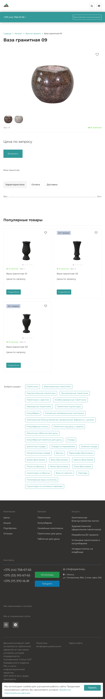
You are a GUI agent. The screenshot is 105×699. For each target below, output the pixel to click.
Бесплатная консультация (87, 17)
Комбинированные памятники (70, 400)
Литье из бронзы (35, 466)
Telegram (47, 583)
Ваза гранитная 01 (16, 273)
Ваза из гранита (64, 473)
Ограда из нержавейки (63, 446)
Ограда (71, 440)
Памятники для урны (49, 533)
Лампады (82, 473)
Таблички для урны (48, 539)
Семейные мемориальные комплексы (64, 413)
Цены (6, 517)
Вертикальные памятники (57, 386)
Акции (7, 523)
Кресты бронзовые (83, 460)
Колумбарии (33, 413)
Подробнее (13, 292)
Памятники (32, 386)
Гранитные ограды (36, 446)
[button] (23, 265)
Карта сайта (75, 643)
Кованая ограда (89, 446)
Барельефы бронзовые (81, 453)
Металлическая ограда (38, 453)
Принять (92, 688)
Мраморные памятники (39, 406)
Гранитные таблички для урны (42, 433)
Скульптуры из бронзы (38, 473)
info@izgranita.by (75, 569)
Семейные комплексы (50, 528)
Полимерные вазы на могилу (42, 480)
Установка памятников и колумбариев (86, 542)
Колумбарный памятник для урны (44, 440)
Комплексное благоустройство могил (85, 519)
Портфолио (10, 528)
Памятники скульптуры (69, 406)
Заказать (13, 153)
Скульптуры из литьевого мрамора (45, 486)
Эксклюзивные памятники (74, 393)
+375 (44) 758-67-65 (13, 17)
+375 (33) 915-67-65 (16, 575)
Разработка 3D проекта (85, 535)
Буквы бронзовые (36, 460)
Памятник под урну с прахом (68, 426)
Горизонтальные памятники (41, 393)
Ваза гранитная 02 (67, 273)
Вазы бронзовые (59, 460)
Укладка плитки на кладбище (82, 550)
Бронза (59, 453)
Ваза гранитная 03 (17, 347)
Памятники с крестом (38, 400)
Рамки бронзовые (59, 466)
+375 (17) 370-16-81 (16, 581)
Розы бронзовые (82, 466)
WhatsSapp (47, 574)
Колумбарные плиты (37, 426)
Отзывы (8, 533)
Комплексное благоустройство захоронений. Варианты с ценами (60, 420)
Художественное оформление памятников (86, 528)
